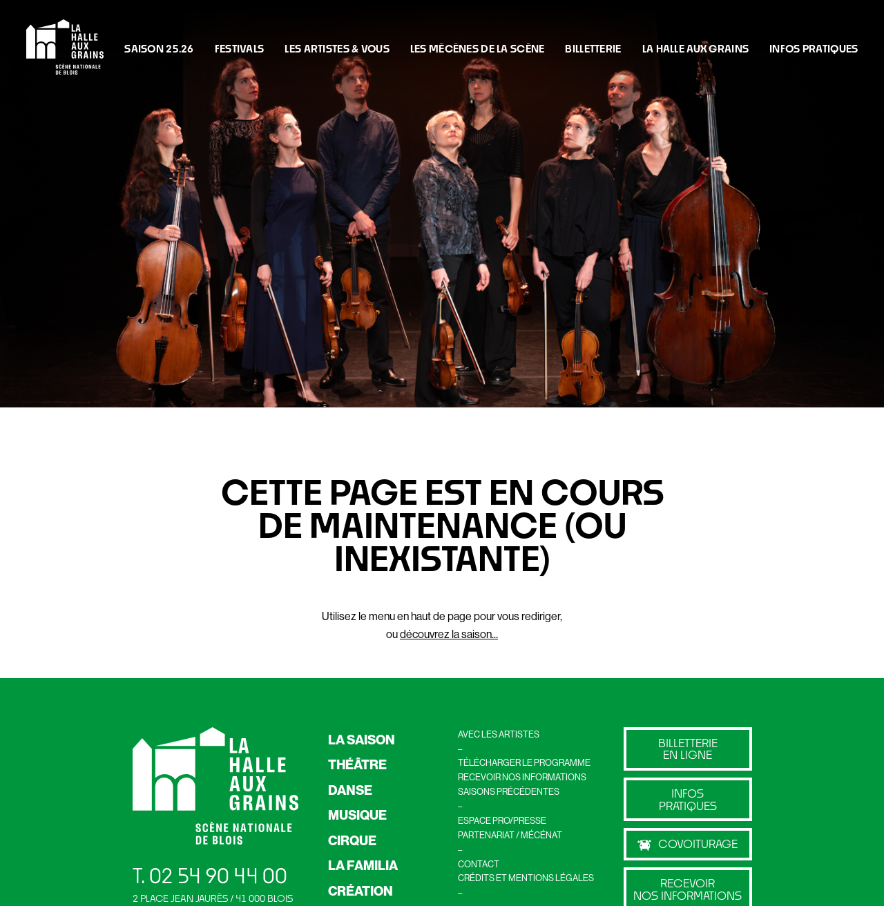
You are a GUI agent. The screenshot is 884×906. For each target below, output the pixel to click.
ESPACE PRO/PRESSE (502, 820)
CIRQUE (352, 840)
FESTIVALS (240, 48)
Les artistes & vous (337, 48)
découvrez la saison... (449, 634)
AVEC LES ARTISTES (498, 734)
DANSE (350, 790)
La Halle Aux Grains (695, 48)
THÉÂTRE (357, 764)
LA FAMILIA (363, 865)
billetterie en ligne (688, 749)
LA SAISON (361, 739)
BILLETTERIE (593, 48)
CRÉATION (360, 891)
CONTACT (478, 863)
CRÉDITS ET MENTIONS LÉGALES (526, 877)
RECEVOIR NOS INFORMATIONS (522, 776)
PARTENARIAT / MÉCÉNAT (510, 834)
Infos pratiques (688, 799)
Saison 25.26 (158, 48)
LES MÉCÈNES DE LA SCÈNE (477, 48)
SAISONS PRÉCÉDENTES (508, 791)
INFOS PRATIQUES (813, 48)
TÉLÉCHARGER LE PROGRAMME (524, 762)
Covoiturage (687, 844)
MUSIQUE (357, 815)
